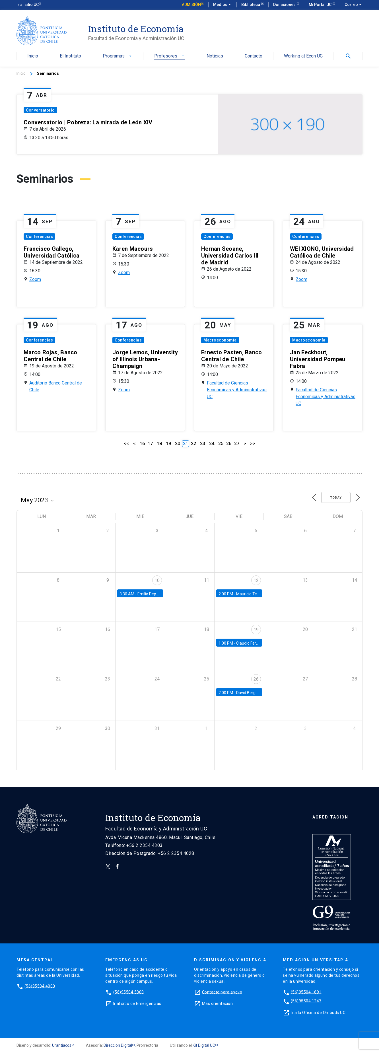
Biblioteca (251, 4)
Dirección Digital (118, 1045)
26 (228, 443)
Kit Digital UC (204, 1045)
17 (150, 443)
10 (157, 580)
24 (211, 443)
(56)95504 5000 (128, 992)
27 (236, 443)
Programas (118, 56)
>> (252, 443)
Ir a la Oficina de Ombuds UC (318, 1012)
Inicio (32, 56)
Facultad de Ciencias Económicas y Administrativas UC (237, 389)
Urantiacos (61, 1045)
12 (256, 580)
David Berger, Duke (253, 692)
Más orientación (217, 1003)
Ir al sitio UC (28, 4)
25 (220, 443)
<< (126, 443)
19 (168, 443)
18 (159, 443)
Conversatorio (40, 110)
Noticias (215, 56)
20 (177, 443)
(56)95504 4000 (39, 986)
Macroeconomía (220, 340)
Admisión (191, 4)
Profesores (169, 56)
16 (142, 443)
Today (336, 497)
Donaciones (284, 4)
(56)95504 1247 (306, 1001)
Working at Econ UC (303, 56)
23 (202, 443)
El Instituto (70, 56)
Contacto (253, 56)
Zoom (35, 279)
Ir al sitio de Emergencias (137, 1003)
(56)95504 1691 (306, 992)
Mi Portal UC (320, 4)
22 (193, 443)
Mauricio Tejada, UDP (255, 594)
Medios (222, 4)
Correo (353, 4)
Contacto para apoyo (222, 992)
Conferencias (39, 236)
